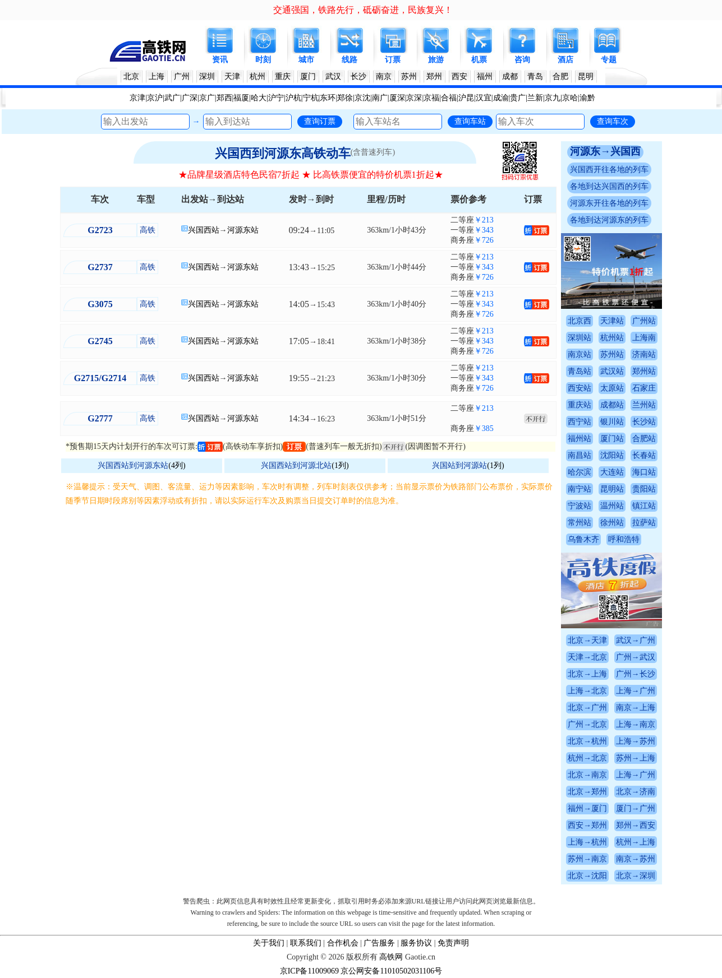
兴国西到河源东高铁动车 (283, 153)
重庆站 (579, 405)
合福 (449, 98)
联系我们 (305, 943)
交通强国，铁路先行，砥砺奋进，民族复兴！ (363, 10)
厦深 (397, 98)
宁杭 (311, 98)
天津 (232, 76)
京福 (431, 98)
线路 (349, 59)
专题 (609, 59)
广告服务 (379, 943)
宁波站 (579, 506)
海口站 (644, 472)
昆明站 (612, 489)
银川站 (612, 422)
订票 (393, 59)
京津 (137, 98)
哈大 (258, 98)
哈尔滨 (579, 472)
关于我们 (268, 943)
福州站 (579, 438)
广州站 (644, 321)
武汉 (333, 76)
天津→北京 (587, 657)
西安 (459, 76)
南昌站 (579, 455)
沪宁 (276, 98)
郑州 (434, 76)
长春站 (644, 455)
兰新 (535, 98)
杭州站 (612, 337)
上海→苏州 (635, 741)
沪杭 (293, 98)
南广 (380, 98)
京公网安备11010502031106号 (391, 971)
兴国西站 (203, 230)
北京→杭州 (587, 741)
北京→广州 (587, 707)
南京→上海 (635, 707)
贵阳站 (644, 489)
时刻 (263, 59)
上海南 (644, 337)
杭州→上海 (635, 842)
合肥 (560, 76)
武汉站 (612, 371)
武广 (172, 98)
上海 (156, 76)
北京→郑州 (587, 791)
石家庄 (644, 388)
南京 (384, 76)
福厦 (241, 98)
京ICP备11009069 (309, 971)
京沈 (362, 98)
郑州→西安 (635, 825)
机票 (479, 59)
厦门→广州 (635, 808)
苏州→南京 (587, 859)
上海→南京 (635, 724)
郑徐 (345, 98)
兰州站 (644, 405)
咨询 (522, 59)
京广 (207, 98)
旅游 (436, 59)
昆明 (586, 76)
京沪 (155, 98)
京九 (552, 98)
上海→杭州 (587, 842)
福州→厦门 (587, 808)
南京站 (579, 354)
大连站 (612, 472)
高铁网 (391, 957)
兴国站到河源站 (459, 465)
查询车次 (612, 121)
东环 (327, 98)
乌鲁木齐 (583, 539)
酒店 (565, 59)
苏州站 (612, 354)
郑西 (224, 98)
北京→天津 (587, 640)
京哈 (570, 98)
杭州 (257, 76)
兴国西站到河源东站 (133, 465)
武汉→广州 (635, 640)
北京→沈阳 (587, 876)
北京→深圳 (635, 876)
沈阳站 (612, 455)
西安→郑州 (587, 825)
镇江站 (644, 506)
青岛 (535, 76)
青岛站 (579, 371)
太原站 (612, 388)
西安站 (579, 388)
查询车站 (470, 121)
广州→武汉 (635, 657)
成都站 (612, 405)
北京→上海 (587, 674)
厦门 (308, 76)
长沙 (358, 76)
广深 (189, 98)
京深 (414, 98)
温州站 (612, 506)
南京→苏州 (635, 859)
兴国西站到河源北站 (296, 465)
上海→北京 (587, 691)
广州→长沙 (635, 674)
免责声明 (453, 943)
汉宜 (483, 98)
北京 (131, 76)
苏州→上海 (635, 758)
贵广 (518, 98)
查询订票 (319, 121)
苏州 (409, 76)
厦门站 (612, 438)
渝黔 (587, 98)
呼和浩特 (624, 539)
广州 (182, 76)
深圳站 (579, 337)
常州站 (579, 522)
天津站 (612, 321)
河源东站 (243, 230)
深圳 (207, 76)
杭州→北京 (587, 758)
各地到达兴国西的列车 (609, 186)
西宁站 (579, 422)
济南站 (644, 354)
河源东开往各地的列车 (609, 203)
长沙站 (644, 422)
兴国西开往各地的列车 (609, 169)
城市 (306, 59)
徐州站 (612, 522)
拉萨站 (644, 522)
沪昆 (466, 98)
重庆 (283, 76)
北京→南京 (587, 775)
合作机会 (342, 943)
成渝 (501, 98)
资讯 (220, 59)
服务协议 (416, 943)
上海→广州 (635, 691)
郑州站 (644, 371)
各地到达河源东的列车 (609, 220)
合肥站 (644, 438)
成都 (510, 76)
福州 (485, 76)
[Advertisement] (310, 591)
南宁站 (579, 489)
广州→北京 (587, 724)
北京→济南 (635, 791)
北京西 (579, 321)
